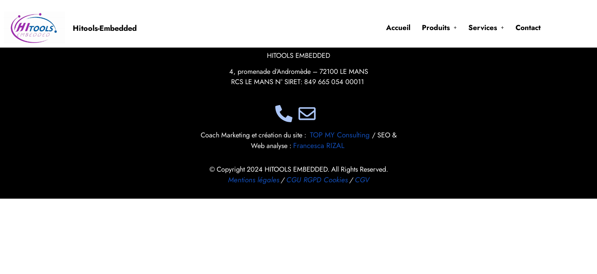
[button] (439, 27)
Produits (439, 27)
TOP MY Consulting (341, 135)
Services (486, 27)
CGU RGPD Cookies (317, 180)
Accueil (398, 27)
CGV (362, 180)
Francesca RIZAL (319, 145)
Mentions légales (253, 180)
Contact (528, 27)
